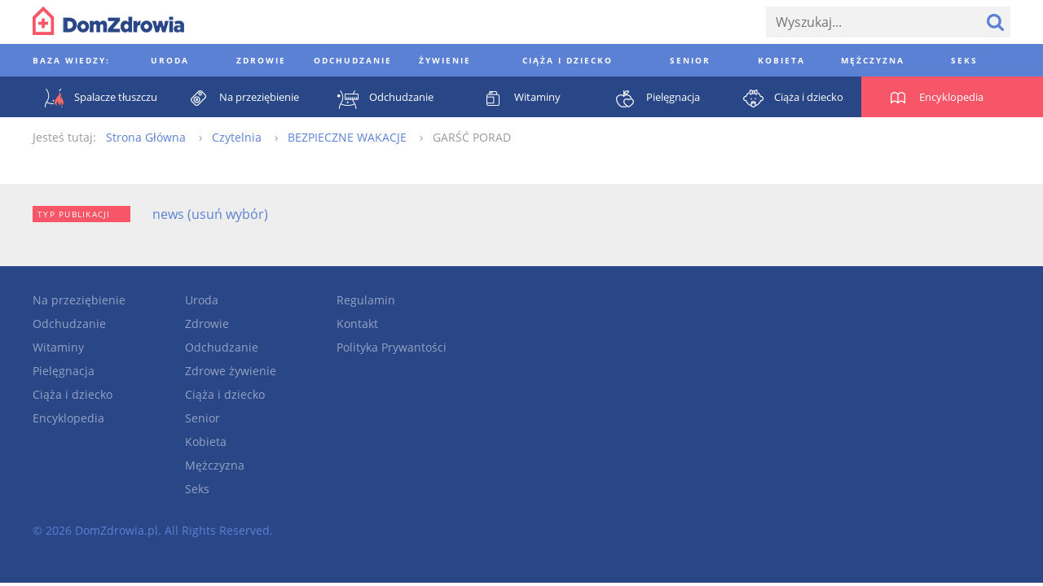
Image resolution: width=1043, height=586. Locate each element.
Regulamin (366, 300)
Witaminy (58, 347)
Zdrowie (207, 323)
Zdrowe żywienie (230, 370)
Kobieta (206, 441)
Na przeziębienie (79, 300)
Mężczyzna (214, 465)
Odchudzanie (69, 323)
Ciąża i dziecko (72, 394)
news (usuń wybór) (210, 214)
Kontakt (357, 323)
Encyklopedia (68, 418)
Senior (202, 418)
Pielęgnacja (64, 370)
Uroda (201, 300)
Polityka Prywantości (392, 347)
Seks (197, 488)
